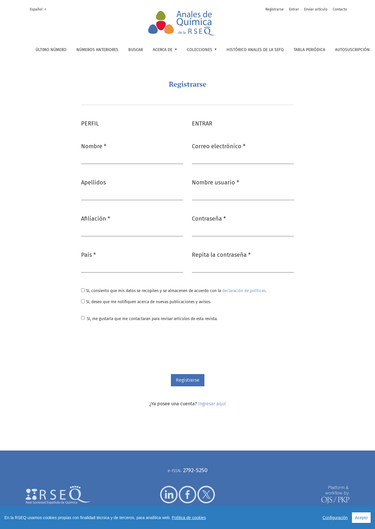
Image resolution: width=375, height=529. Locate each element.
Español (39, 8)
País (88, 254)
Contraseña (209, 218)
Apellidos (93, 182)
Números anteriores (97, 49)
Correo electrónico (219, 146)
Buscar (135, 49)
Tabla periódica (309, 49)
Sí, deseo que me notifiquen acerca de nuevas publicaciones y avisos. (146, 301)
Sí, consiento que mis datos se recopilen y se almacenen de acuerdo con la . (173, 290)
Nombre (93, 146)
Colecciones (200, 49)
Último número (51, 49)
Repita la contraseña (221, 254)
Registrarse (274, 9)
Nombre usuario (215, 182)
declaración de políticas (243, 290)
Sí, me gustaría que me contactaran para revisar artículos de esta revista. (152, 318)
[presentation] (125, 348)
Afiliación (95, 218)
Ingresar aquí (212, 403)
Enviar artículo (315, 9)
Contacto (340, 9)
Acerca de (163, 49)
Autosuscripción (352, 49)
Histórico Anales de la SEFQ (255, 49)
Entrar (294, 9)
